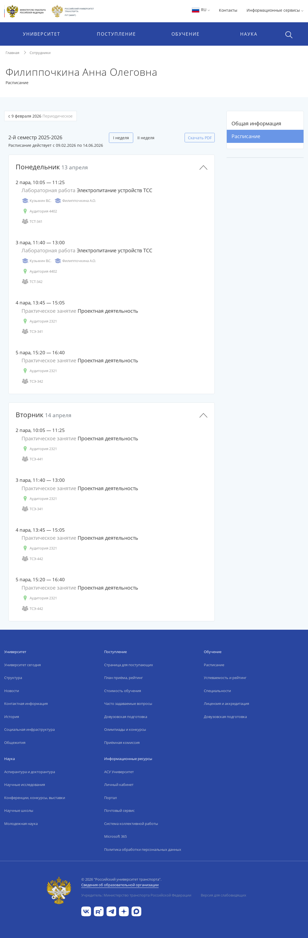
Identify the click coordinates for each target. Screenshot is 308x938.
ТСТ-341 (32, 221)
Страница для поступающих (128, 664)
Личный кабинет (118, 784)
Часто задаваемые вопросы (128, 703)
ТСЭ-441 (32, 459)
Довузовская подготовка (125, 716)
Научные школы (18, 810)
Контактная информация (26, 703)
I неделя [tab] (121, 137)
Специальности (217, 690)
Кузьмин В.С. (36, 200)
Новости (11, 690)
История (11, 716)
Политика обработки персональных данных (142, 849)
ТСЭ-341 (32, 331)
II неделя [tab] (145, 137)
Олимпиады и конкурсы (125, 729)
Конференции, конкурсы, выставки (34, 797)
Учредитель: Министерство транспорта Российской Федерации (136, 895)
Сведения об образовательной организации (120, 884)
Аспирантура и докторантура (29, 771)
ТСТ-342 (32, 281)
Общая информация (256, 123)
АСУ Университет (119, 771)
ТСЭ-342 (32, 381)
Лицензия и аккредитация (226, 703)
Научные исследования (24, 784)
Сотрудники (40, 52)
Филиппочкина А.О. (75, 200)
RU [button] (200, 9)
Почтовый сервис (119, 810)
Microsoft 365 (115, 836)
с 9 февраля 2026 (40, 116)
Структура (13, 677)
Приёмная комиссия (122, 742)
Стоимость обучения (122, 690)
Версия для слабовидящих (223, 895)
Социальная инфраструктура (29, 729)
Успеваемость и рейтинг (225, 677)
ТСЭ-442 (32, 558)
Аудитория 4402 (39, 211)
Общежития (14, 742)
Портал (110, 797)
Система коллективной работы (131, 823)
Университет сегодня (22, 664)
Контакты (228, 10)
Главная (12, 52)
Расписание (245, 136)
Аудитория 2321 (39, 321)
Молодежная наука (21, 823)
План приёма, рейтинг (123, 677)
